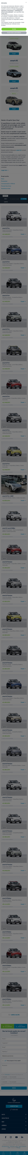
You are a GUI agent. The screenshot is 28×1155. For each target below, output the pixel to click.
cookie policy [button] (4, 13)
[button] (26, 2)
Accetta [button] (14, 29)
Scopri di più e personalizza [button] (14, 32)
